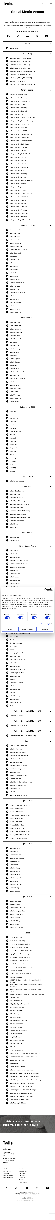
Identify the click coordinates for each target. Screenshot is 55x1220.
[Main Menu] (50, 3)
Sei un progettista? (8, 1175)
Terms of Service (42, 1202)
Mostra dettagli (45, 624)
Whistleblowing (32, 1205)
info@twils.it (6, 1162)
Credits (37, 1205)
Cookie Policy (26, 1205)
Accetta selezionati (27, 629)
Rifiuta (10, 629)
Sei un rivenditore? (8, 1177)
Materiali (21, 1169)
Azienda (5, 1169)
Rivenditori (22, 1177)
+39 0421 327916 (10, 1160)
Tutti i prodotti (7, 1171)
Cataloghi (22, 1173)
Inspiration (6, 1173)
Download (22, 1175)
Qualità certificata (24, 1180)
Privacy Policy (33, 1202)
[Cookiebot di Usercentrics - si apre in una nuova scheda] (45, 589)
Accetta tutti (44, 629)
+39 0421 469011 (10, 1158)
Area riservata (23, 1182)
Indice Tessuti (23, 1171)
